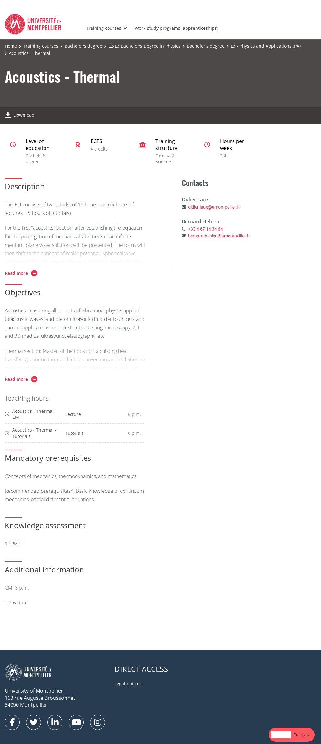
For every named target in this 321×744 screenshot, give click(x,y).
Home (11, 46)
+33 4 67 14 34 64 (205, 229)
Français (301, 734)
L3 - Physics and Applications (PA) (266, 46)
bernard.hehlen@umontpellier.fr (219, 236)
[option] (301, 734)
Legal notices (128, 684)
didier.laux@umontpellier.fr (214, 207)
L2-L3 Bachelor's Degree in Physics (144, 46)
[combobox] (281, 734)
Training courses (103, 28)
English (280, 734)
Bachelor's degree (83, 46)
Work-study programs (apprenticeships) (176, 28)
